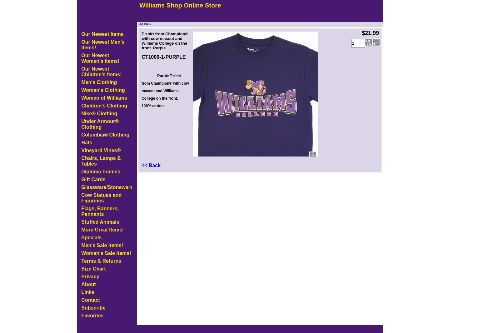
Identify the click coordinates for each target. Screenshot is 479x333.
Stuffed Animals (100, 222)
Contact (90, 300)
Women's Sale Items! (106, 253)
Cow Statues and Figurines (101, 197)
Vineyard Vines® (101, 150)
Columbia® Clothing (105, 134)
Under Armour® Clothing (100, 124)
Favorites (92, 315)
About (88, 284)
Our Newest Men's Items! (102, 44)
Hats (86, 142)
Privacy (90, 276)
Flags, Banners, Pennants (99, 211)
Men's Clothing (99, 82)
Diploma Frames (100, 171)
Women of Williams (104, 98)
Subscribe (93, 308)
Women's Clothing (103, 90)
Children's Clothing (104, 105)
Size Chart (93, 268)
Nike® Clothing (99, 113)
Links (87, 292)
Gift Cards (93, 179)
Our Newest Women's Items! (100, 58)
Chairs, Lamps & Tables (101, 161)
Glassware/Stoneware (106, 187)
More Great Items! (102, 229)
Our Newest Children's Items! (101, 71)
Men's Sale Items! (102, 245)
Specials (91, 237)
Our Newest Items (102, 34)
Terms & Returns (101, 261)
